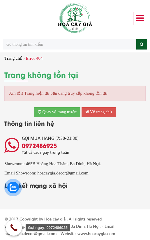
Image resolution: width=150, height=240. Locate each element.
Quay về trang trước (57, 112)
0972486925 (39, 145)
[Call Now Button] (14, 228)
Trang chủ (13, 58)
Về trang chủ (98, 112)
